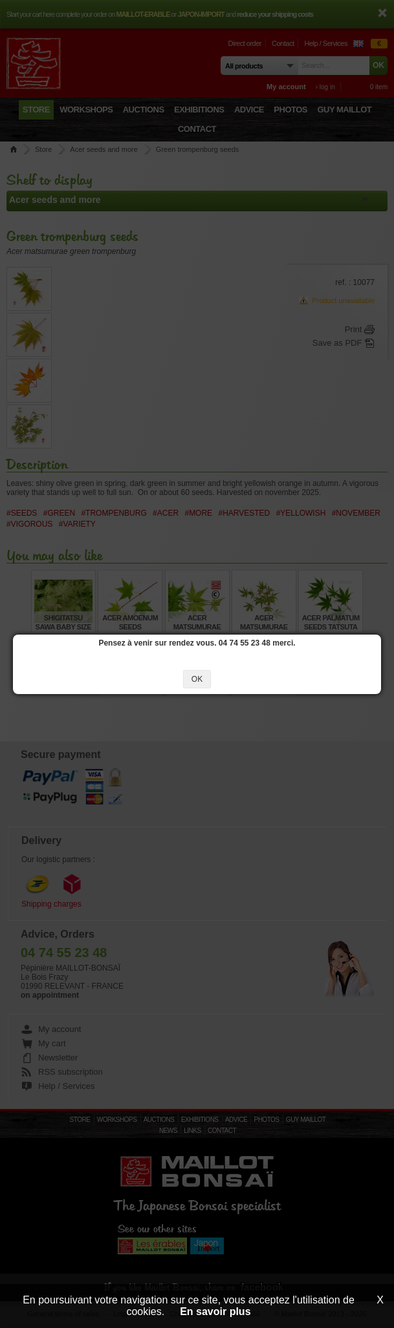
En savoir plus (215, 1311)
